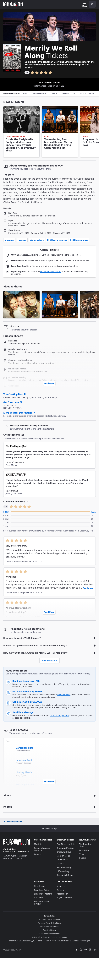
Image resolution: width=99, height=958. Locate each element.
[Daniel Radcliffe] (10, 747)
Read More (49, 383)
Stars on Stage (37, 240)
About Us (61, 886)
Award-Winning (64, 867)
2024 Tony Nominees (57, 240)
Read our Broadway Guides (27, 691)
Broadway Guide (41, 890)
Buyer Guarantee (64, 897)
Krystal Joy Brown (25, 784)
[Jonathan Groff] (10, 760)
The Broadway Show (85, 845)
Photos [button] (7, 806)
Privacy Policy (49, 916)
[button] (60, 304)
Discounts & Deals (65, 875)
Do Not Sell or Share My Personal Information (49, 937)
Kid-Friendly (62, 859)
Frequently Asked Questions (42, 849)
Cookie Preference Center (50, 934)
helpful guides (63, 694)
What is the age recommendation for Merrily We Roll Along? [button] (35, 645)
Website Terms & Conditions (49, 919)
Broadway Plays (64, 852)
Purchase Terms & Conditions (49, 923)
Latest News (85, 850)
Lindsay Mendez (25, 772)
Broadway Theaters (43, 893)
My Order (38, 844)
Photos (82, 858)
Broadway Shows (13, 821)
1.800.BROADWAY (20, 851)
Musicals (22, 240)
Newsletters (39, 886)
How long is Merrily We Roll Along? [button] (22, 638)
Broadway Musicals (65, 848)
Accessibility (62, 893)
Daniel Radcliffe (24, 747)
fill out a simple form (59, 715)
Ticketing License (49, 930)
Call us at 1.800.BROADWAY (27, 701)
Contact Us (8, 849)
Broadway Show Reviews (41, 902)
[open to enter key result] (92, 4)
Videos (82, 854)
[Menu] (84, 4)
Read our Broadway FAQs (26, 681)
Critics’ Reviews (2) (13, 434)
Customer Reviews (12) (15, 501)
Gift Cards (38, 897)
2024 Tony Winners (79, 240)
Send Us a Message (22, 712)
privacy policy (51, 941)
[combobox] (91, 4)
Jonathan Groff (24, 760)
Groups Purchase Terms (49, 926)
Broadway (9, 240)
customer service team (50, 271)
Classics (60, 863)
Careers (60, 890)
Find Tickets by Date (66, 844)
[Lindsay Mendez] (10, 773)
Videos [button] (7, 795)
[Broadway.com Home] (13, 4)
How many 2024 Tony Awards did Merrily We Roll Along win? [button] (35, 653)
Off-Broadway (63, 871)
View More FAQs (49, 660)
